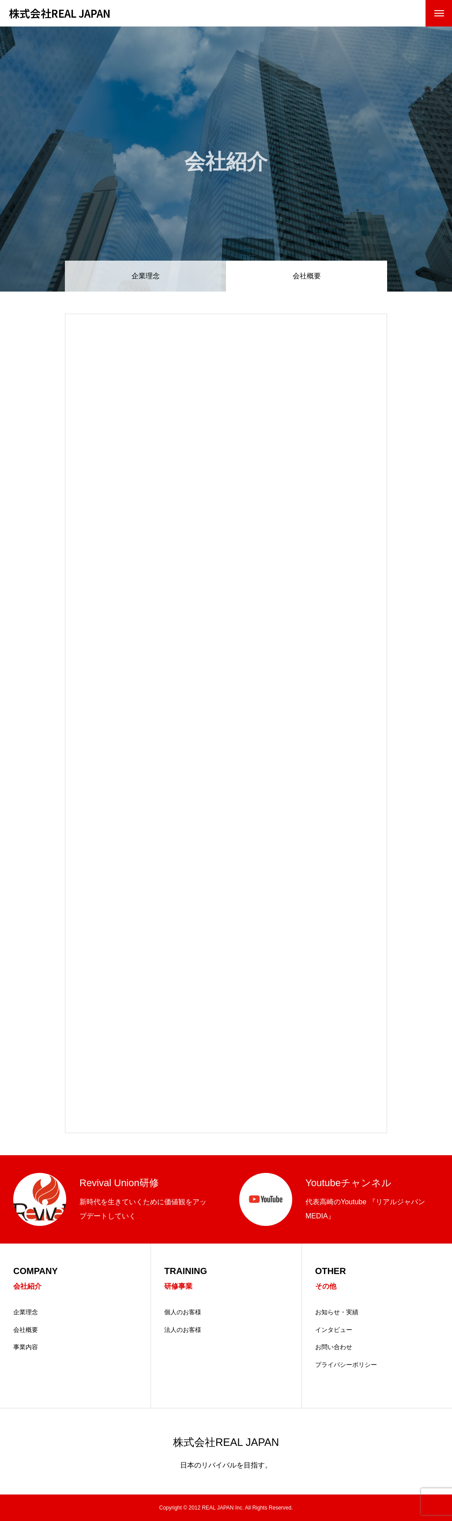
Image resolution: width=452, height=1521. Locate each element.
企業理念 (146, 276)
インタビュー (333, 1329)
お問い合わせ (333, 1346)
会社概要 (25, 1329)
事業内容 (25, 1346)
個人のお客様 (182, 1312)
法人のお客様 (182, 1329)
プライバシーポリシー (346, 1364)
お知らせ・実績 (336, 1312)
